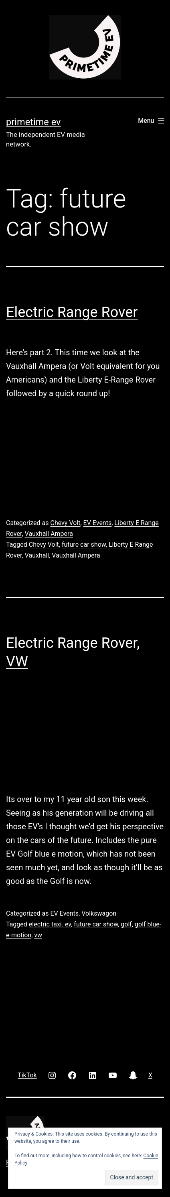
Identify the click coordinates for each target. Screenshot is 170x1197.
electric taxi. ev (50, 924)
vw (38, 935)
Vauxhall (37, 555)
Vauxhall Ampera (49, 533)
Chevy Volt (65, 523)
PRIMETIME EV (33, 122)
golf (126, 924)
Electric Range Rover (72, 312)
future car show (84, 544)
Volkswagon (98, 913)
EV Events (97, 523)
